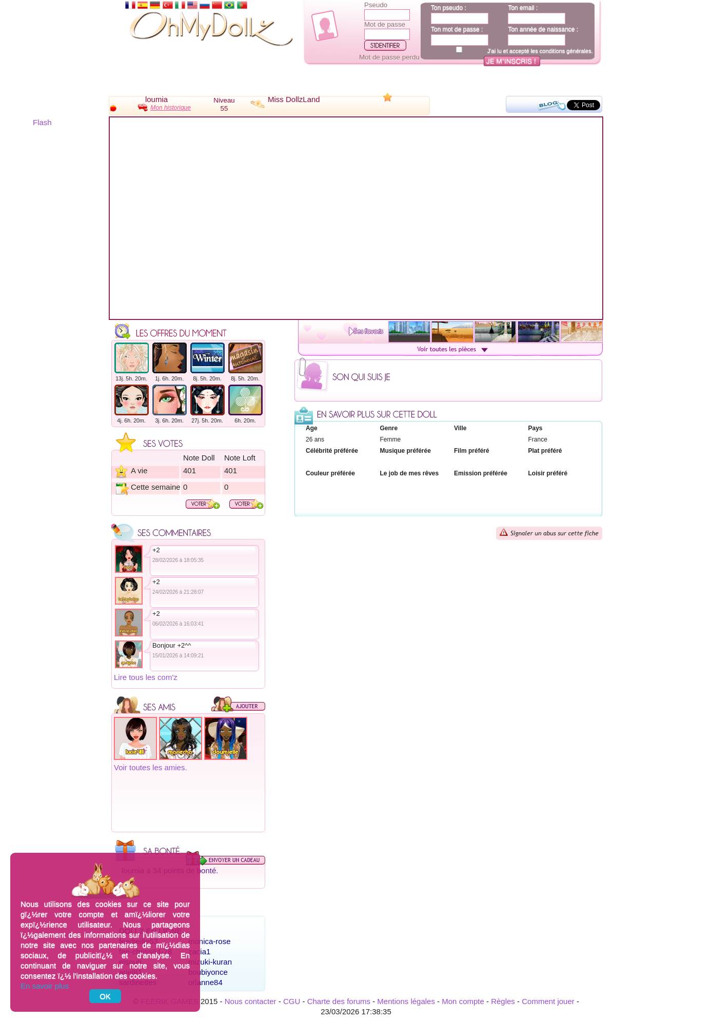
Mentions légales (406, 1001)
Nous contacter (250, 1001)
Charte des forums (338, 1001)
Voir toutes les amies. (150, 767)
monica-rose (209, 941)
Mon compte (463, 1001)
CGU (291, 1001)
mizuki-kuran (210, 961)
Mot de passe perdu (389, 57)
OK (105, 996)
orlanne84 (205, 982)
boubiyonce (208, 972)
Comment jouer (548, 1001)
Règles (503, 1001)
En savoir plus (45, 985)
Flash (42, 122)
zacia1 (199, 951)
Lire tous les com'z (145, 677)
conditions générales (565, 51)
